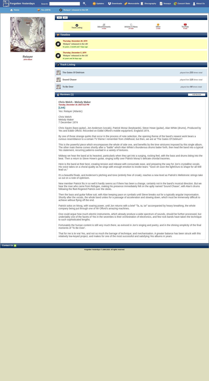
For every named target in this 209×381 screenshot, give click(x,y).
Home (14, 10)
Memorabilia (131, 3)
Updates (98, 3)
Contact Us (9, 245)
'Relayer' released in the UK (73, 10)
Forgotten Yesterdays (19, 4)
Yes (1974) (44, 10)
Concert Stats (182, 3)
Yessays (165, 3)
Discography (148, 3)
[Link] (61, 107)
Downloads (115, 3)
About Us (198, 3)
